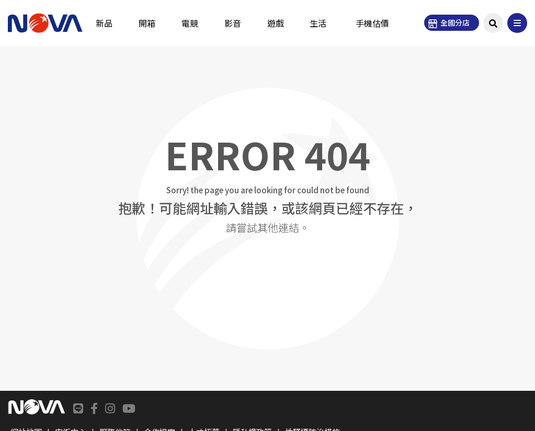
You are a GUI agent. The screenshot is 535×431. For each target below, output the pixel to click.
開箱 (147, 23)
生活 (318, 23)
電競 (189, 23)
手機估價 (372, 23)
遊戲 (275, 23)
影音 (232, 23)
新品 (104, 23)
